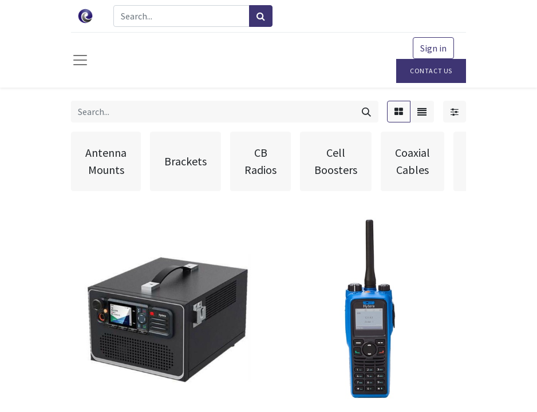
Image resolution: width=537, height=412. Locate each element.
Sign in (433, 48)
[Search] (261, 16)
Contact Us (431, 70)
